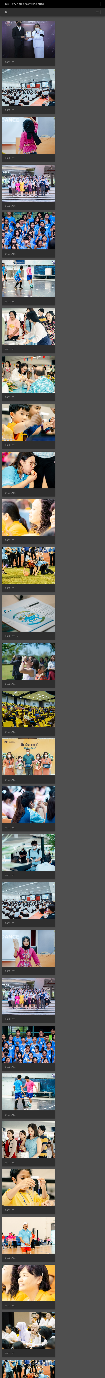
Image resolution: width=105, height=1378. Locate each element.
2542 (41, 1360)
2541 (33, 1360)
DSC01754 (10, 1035)
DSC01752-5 (11, 325)
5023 (82, 1360)
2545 (68, 1360)
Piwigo (58, 1371)
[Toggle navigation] (97, 4)
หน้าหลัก (6, 12)
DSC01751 (10, 58)
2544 (59, 1360)
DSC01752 (63, 325)
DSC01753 (63, 680)
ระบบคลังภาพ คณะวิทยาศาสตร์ (24, 4)
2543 (50, 1360)
